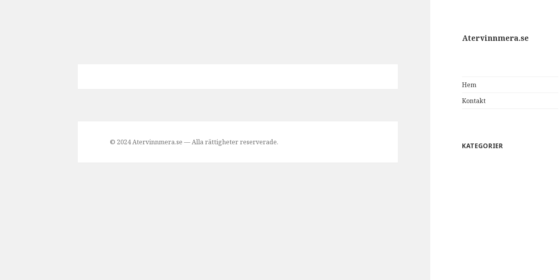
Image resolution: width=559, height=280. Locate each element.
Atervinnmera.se (457, 38)
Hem (431, 84)
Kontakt (435, 100)
